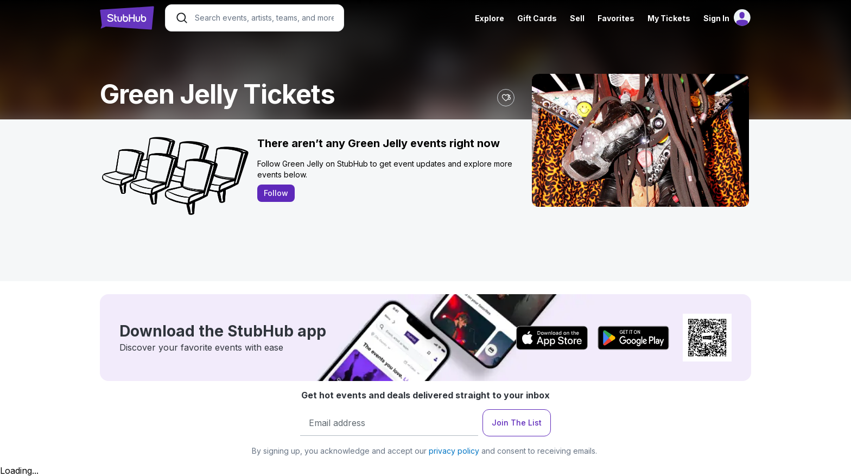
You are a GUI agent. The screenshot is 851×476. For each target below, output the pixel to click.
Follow (276, 193)
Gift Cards (537, 18)
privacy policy (454, 450)
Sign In (716, 18)
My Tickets (668, 18)
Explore (489, 18)
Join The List (517, 422)
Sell (577, 18)
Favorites (616, 18)
